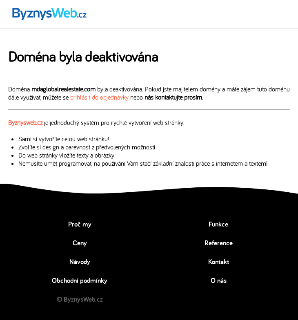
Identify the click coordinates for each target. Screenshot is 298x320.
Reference (219, 242)
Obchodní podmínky (79, 280)
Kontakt (218, 261)
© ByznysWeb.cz (80, 299)
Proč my (79, 224)
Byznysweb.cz (25, 122)
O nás (219, 280)
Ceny (80, 242)
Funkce (218, 224)
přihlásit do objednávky (99, 97)
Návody (79, 261)
